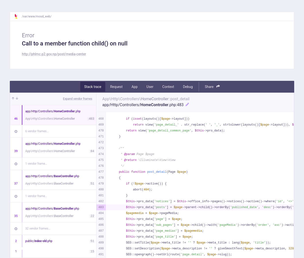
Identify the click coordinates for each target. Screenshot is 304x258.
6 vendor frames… (37, 131)
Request (116, 87)
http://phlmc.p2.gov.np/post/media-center (54, 54)
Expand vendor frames (77, 98)
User (149, 87)
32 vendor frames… (37, 228)
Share (212, 87)
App (135, 87)
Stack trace (92, 87)
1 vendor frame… (36, 163)
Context (168, 87)
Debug (188, 87)
